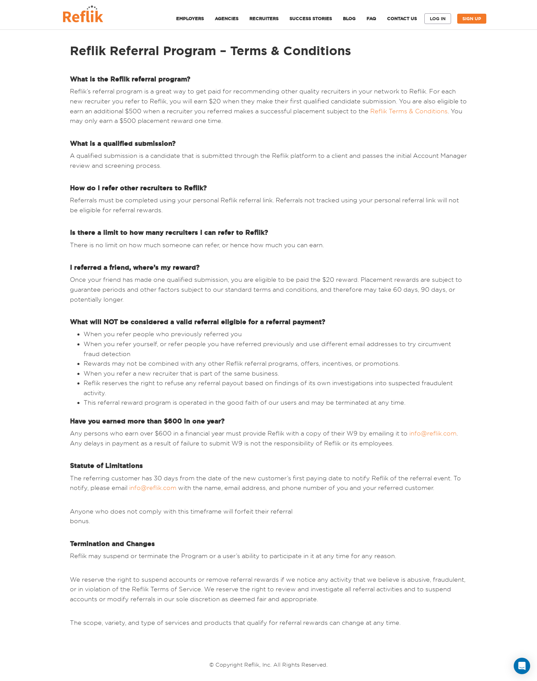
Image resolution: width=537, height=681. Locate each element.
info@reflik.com (433, 433)
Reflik (90, 15)
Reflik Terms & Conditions (409, 111)
